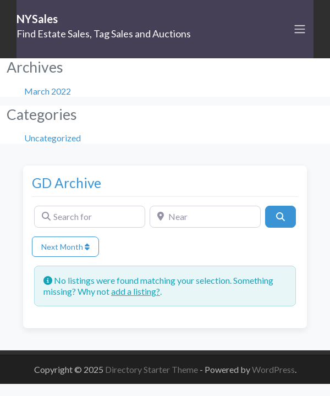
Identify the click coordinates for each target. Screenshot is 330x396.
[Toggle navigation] (300, 29)
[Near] (205, 217)
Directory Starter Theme (152, 369)
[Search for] (89, 217)
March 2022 (47, 91)
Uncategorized (52, 138)
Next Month (65, 246)
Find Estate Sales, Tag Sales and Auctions (103, 34)
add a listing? (135, 291)
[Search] (280, 217)
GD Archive (66, 183)
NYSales (37, 18)
